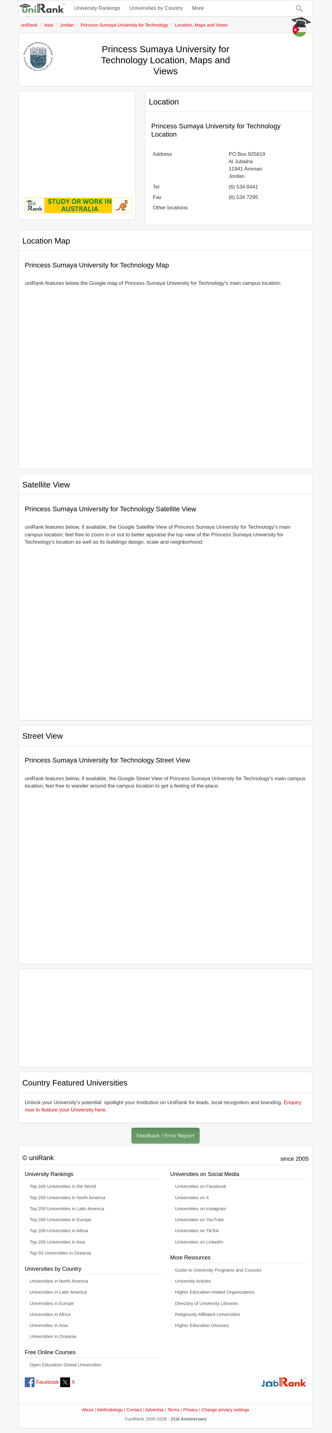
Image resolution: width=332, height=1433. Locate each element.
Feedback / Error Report (165, 1135)
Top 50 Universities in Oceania (60, 1253)
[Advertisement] (77, 140)
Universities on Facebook (200, 1186)
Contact (134, 1409)
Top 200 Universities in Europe (60, 1219)
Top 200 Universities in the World (63, 1186)
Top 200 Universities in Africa (59, 1230)
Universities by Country (156, 8)
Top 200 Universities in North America (67, 1197)
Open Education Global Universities (65, 1364)
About (88, 1409)
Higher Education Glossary (202, 1325)
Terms (174, 1409)
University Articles (193, 1281)
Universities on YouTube (199, 1219)
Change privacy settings (225, 1409)
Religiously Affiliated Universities (207, 1314)
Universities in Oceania (53, 1336)
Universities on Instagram (201, 1208)
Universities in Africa (50, 1314)
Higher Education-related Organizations (215, 1292)
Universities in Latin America (58, 1292)
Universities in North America (59, 1281)
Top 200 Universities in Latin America (67, 1208)
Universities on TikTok (197, 1230)
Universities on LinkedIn (199, 1242)
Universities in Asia (49, 1325)
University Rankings (97, 8)
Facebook (42, 1382)
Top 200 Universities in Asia (57, 1242)
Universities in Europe (52, 1303)
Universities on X (192, 1197)
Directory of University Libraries (206, 1303)
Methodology (110, 1409)
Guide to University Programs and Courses (218, 1270)
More (198, 8)
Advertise (154, 1409)
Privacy (190, 1409)
